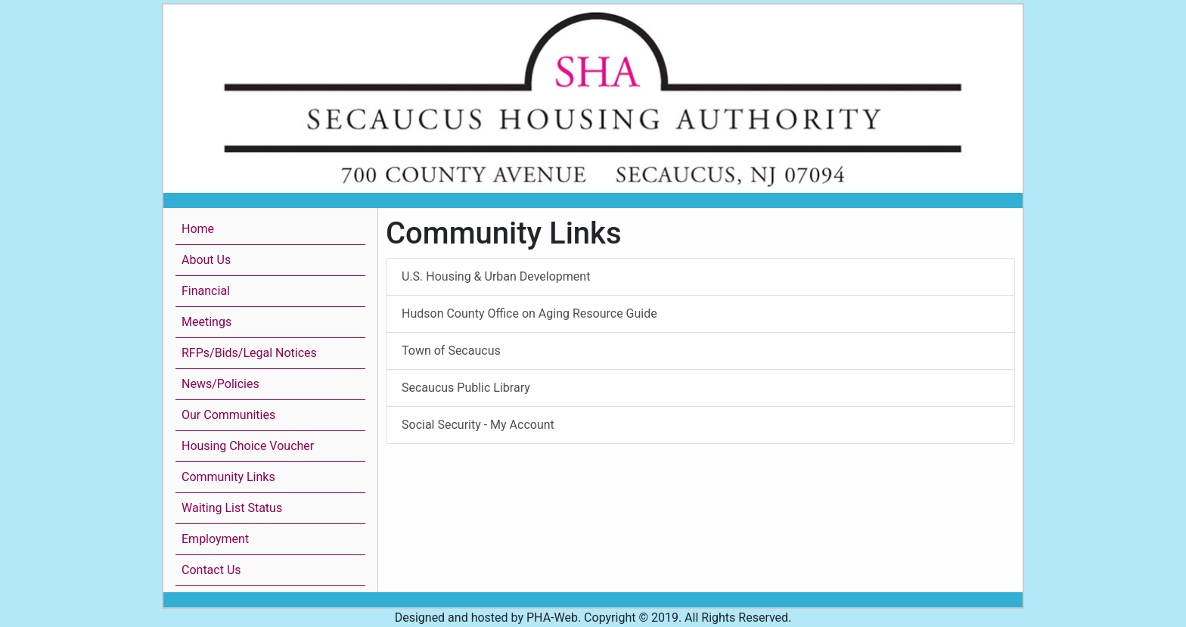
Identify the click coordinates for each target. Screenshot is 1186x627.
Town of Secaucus (451, 350)
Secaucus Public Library (466, 387)
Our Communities (228, 415)
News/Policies (220, 384)
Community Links (228, 477)
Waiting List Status (232, 508)
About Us (206, 260)
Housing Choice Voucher (248, 446)
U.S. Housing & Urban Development (496, 276)
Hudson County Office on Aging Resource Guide (529, 313)
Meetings (206, 322)
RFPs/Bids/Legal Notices (249, 353)
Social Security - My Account (478, 424)
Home (198, 229)
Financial (206, 291)
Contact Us (211, 570)
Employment (215, 539)
